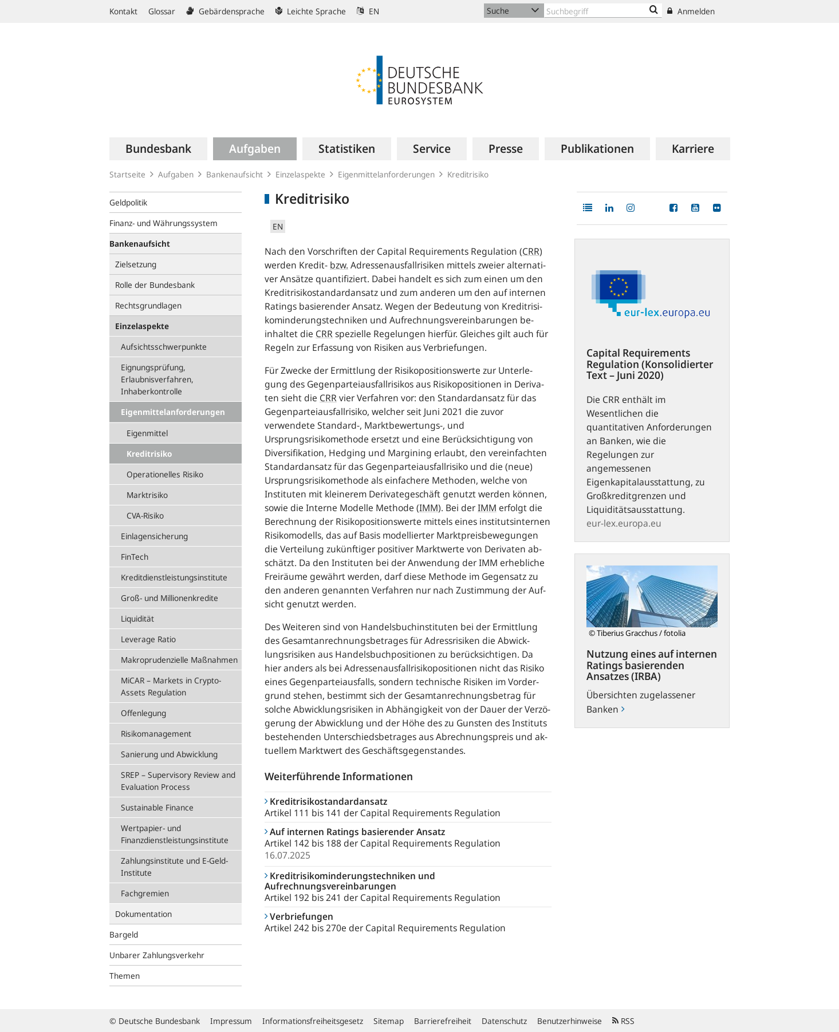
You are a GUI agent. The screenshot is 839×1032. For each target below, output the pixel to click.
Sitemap (388, 1020)
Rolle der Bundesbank (155, 284)
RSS (623, 1020)
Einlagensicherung (154, 536)
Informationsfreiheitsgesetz (312, 1020)
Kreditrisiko (149, 453)
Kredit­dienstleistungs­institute (174, 577)
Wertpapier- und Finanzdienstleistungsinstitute (175, 834)
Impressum (231, 1020)
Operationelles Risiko (165, 474)
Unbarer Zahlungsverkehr (156, 955)
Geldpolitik (128, 202)
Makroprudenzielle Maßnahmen (179, 659)
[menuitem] (158, 148)
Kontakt (123, 11)
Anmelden (691, 11)
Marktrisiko (147, 494)
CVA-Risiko (145, 515)
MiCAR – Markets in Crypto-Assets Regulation (171, 686)
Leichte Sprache (310, 11)
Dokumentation (143, 913)
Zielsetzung (135, 264)
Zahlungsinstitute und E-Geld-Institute (174, 866)
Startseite (127, 174)
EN (368, 11)
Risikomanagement (156, 733)
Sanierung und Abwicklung (169, 754)
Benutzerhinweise (569, 1020)
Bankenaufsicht (234, 174)
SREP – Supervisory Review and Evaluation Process (178, 780)
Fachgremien (145, 893)
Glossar (161, 11)
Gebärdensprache (225, 11)
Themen (124, 975)
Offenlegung (143, 712)
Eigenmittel (147, 433)
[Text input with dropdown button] (603, 10)
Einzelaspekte (300, 174)
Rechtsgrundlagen (148, 305)
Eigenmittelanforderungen (386, 174)
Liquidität (137, 618)
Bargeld (123, 934)
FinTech (134, 556)
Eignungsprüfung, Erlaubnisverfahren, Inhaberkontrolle (157, 379)
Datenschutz (504, 1020)
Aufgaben (176, 174)
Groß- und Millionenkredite (169, 597)
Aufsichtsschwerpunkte (164, 346)
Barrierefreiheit (442, 1020)
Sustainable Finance (157, 807)
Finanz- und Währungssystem (163, 223)
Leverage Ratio (148, 639)
